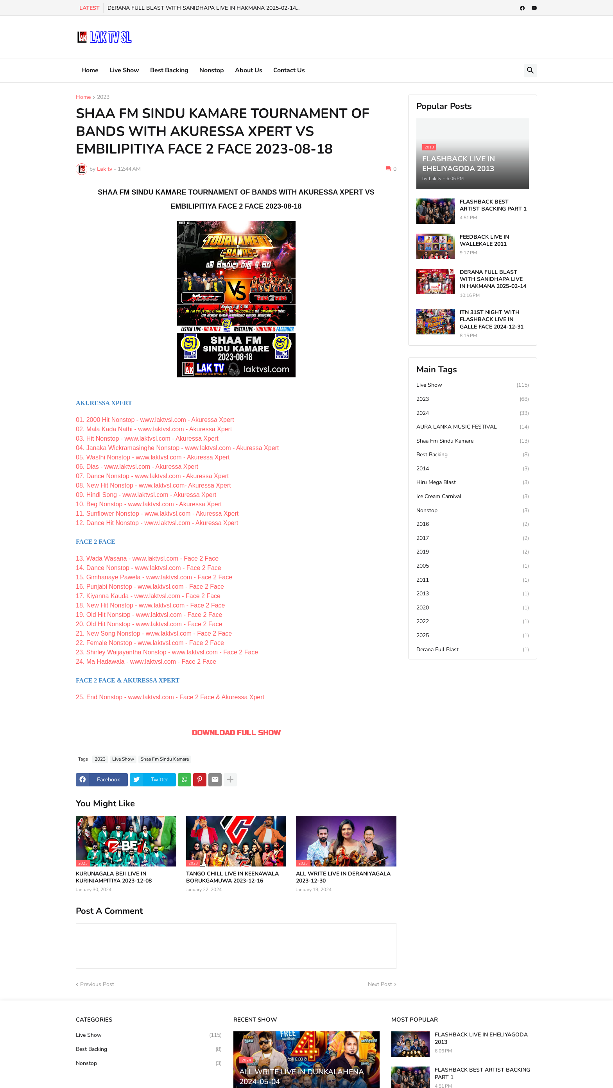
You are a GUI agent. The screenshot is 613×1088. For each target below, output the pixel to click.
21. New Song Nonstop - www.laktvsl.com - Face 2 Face (154, 633)
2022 (472, 621)
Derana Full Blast (472, 650)
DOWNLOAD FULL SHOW (236, 733)
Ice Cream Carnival (472, 496)
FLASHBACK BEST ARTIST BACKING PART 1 (493, 205)
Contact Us (289, 70)
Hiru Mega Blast (472, 482)
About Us (248, 70)
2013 (472, 594)
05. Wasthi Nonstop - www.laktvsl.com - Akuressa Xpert (152, 457)
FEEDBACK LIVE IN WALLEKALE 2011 (484, 241)
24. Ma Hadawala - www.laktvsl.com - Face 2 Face (146, 661)
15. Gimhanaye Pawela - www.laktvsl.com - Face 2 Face (154, 577)
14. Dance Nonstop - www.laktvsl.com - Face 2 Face (148, 568)
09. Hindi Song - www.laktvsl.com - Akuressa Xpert (146, 494)
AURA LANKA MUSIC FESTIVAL (472, 427)
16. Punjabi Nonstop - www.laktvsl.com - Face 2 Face (150, 586)
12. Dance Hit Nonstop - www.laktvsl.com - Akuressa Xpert (157, 523)
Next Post (380, 984)
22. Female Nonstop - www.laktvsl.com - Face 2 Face (150, 643)
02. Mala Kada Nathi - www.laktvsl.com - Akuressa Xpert (154, 429)
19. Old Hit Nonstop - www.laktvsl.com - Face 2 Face (149, 614)
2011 (472, 580)
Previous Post (97, 984)
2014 (472, 469)
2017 (472, 538)
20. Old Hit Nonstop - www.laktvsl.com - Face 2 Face (149, 624)
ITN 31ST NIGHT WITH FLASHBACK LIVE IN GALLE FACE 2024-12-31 (491, 319)
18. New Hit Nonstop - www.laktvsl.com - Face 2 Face (150, 605)
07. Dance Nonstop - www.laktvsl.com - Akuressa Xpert (152, 476)
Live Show (124, 70)
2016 (472, 524)
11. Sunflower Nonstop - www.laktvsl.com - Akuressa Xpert (157, 513)
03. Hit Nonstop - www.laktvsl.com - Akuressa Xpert (147, 438)
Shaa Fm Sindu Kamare (165, 759)
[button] (530, 70)
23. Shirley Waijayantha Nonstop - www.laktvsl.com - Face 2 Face (167, 652)
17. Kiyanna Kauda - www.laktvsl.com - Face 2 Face (148, 596)
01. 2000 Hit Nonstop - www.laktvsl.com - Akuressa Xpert (155, 419)
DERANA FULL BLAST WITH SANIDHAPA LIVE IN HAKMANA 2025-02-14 (493, 279)
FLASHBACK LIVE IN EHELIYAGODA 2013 (481, 1038)
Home (90, 70)
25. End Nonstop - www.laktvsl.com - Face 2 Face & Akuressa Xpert (170, 697)
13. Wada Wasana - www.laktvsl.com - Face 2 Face (147, 558)
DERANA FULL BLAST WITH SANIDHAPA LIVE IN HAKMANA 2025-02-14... (203, 8)
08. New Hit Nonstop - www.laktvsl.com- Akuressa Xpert (153, 485)
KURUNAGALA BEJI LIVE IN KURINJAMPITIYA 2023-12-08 (114, 877)
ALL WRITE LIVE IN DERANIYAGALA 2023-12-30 (343, 877)
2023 (103, 98)
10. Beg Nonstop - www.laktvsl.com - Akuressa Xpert (149, 504)
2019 (472, 552)
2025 (472, 636)
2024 (472, 413)
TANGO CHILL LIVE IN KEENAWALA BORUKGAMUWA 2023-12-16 (232, 877)
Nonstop (211, 70)
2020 (472, 608)
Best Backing (169, 70)
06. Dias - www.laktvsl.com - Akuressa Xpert (137, 466)
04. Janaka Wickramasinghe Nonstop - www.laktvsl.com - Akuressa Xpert (177, 448)
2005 (472, 566)
